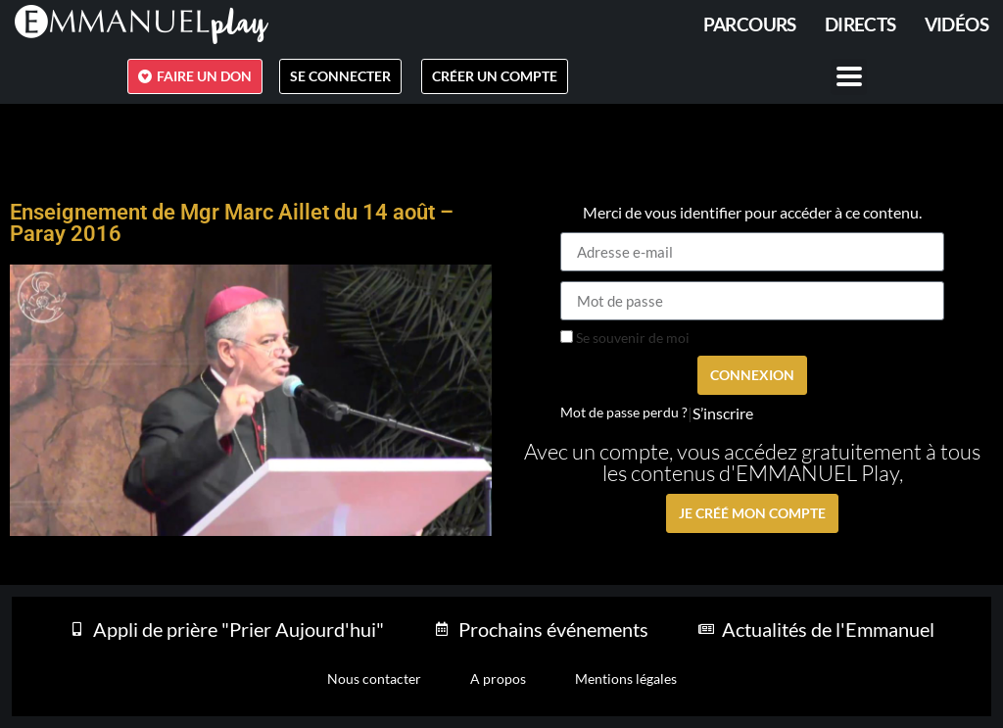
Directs (860, 24)
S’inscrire (723, 413)
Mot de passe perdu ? (624, 412)
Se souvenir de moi (625, 338)
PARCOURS (749, 24)
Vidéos (956, 24)
